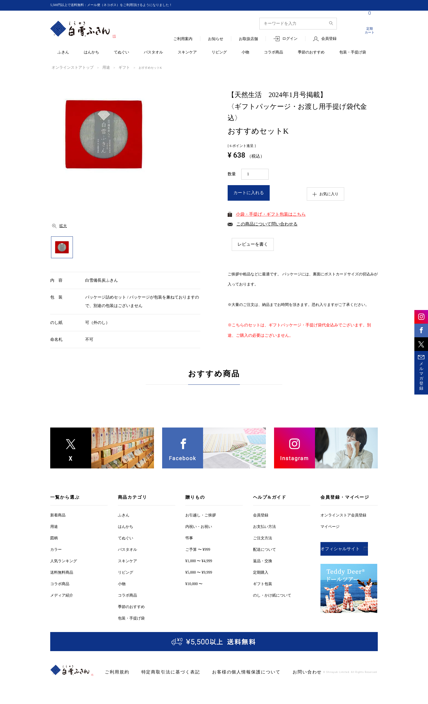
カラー (56, 549)
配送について (264, 549)
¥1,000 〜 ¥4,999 (198, 561)
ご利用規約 (115, 672)
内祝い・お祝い (198, 526)
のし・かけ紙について (272, 595)
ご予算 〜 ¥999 (197, 549)
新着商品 (58, 515)
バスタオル (153, 52)
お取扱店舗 (248, 39)
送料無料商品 (61, 572)
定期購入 (260, 572)
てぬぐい (121, 52)
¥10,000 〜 (194, 584)
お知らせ (215, 39)
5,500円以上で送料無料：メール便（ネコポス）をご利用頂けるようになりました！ (121, 5)
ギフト (112, 67)
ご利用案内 (182, 39)
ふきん (63, 52)
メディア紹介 (61, 595)
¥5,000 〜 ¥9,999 (198, 572)
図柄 (54, 538)
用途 (96, 67)
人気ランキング (63, 561)
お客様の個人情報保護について (226, 672)
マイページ (330, 526)
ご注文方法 (262, 538)
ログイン (290, 39)
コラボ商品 (273, 52)
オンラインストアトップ (68, 67)
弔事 (189, 538)
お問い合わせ (279, 672)
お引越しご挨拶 (200, 515)
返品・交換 (262, 561)
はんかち (91, 52)
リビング (219, 52)
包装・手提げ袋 (352, 52)
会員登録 (329, 39)
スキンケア (187, 52)
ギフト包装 (262, 584)
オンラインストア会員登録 (343, 515)
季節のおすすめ (311, 52)
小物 (245, 52)
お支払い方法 (264, 526)
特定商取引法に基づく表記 (161, 672)
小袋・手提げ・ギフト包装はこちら (271, 213)
